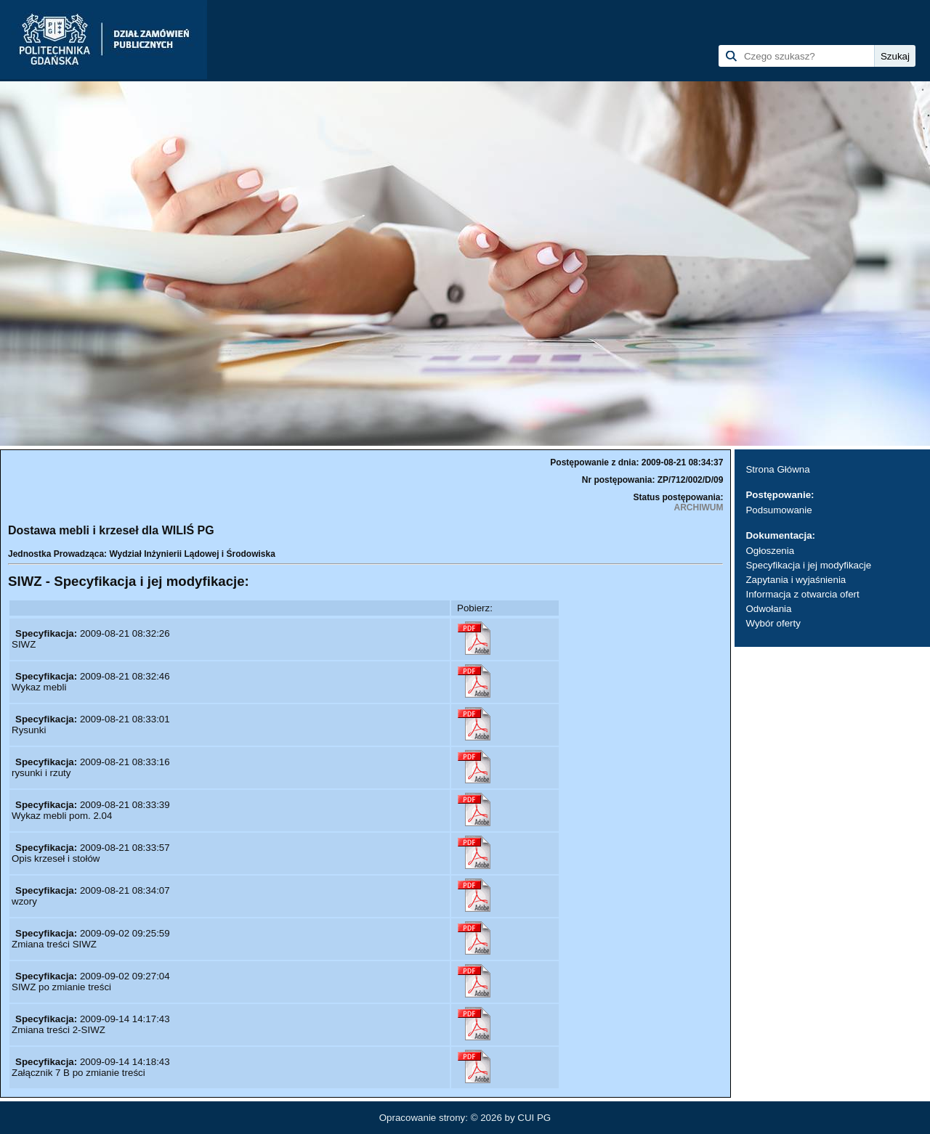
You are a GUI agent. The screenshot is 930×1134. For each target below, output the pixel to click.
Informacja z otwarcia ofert (802, 594)
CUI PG (534, 1117)
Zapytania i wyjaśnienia (795, 579)
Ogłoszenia (769, 550)
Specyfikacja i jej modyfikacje (808, 565)
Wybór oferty (772, 623)
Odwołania (768, 608)
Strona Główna (777, 469)
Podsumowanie (778, 510)
